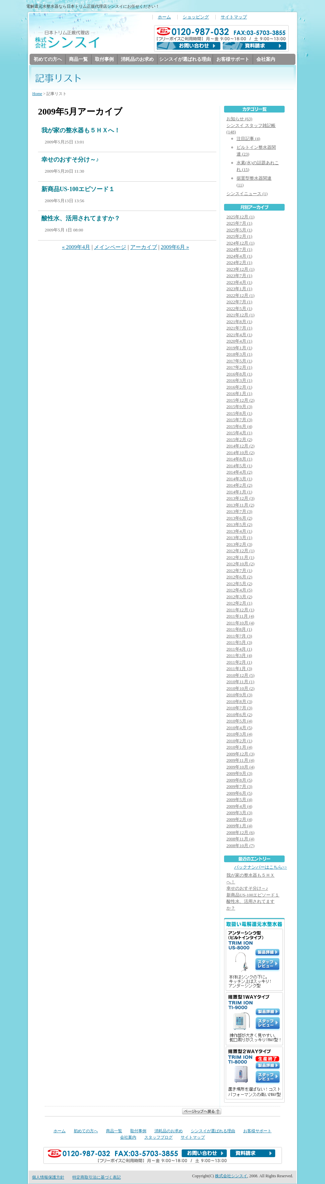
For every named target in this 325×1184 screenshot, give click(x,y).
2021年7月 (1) (239, 328)
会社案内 (265, 59)
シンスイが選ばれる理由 (185, 59)
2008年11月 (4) (240, 839)
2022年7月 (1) (239, 302)
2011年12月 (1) (240, 610)
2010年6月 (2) (239, 714)
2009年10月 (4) (240, 767)
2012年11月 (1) (240, 557)
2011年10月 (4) (240, 623)
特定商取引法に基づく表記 (96, 1177)
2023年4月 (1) (239, 282)
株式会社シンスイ (231, 1176)
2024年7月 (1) (239, 249)
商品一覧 (78, 59)
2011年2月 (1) (239, 662)
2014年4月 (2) (239, 472)
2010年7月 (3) (239, 708)
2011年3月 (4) (239, 655)
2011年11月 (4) (240, 616)
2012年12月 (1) (240, 551)
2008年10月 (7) (240, 845)
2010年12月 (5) (240, 675)
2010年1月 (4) (239, 747)
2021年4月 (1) (239, 335)
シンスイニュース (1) (246, 193)
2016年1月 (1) (239, 393)
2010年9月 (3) (239, 695)
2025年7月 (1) (239, 223)
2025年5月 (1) (239, 230)
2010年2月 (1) (239, 741)
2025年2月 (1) (239, 236)
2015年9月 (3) (239, 406)
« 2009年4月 (76, 247)
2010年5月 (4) (239, 721)
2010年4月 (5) (239, 728)
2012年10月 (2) (240, 564)
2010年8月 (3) (239, 701)
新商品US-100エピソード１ (78, 189)
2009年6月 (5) (239, 793)
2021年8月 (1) (239, 321)
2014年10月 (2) (240, 452)
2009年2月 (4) (239, 819)
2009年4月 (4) (239, 806)
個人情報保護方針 (48, 1177)
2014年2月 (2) (239, 485)
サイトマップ (234, 17)
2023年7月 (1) (239, 275)
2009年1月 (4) (239, 826)
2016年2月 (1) (239, 387)
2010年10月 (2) (240, 688)
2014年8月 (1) (239, 459)
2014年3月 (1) (239, 479)
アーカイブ (143, 247)
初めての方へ (48, 59)
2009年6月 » (175, 247)
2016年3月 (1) (239, 380)
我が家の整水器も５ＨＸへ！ (80, 130)
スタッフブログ (158, 1137)
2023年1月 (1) (239, 289)
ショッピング (196, 17)
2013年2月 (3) (239, 544)
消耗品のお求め (137, 59)
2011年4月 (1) (239, 649)
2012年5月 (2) (239, 583)
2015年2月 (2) (239, 439)
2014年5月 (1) (239, 466)
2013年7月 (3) (239, 511)
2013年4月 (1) (239, 531)
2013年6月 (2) (239, 518)
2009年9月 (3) (239, 773)
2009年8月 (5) (239, 780)
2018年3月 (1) (239, 354)
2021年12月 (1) (240, 315)
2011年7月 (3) (239, 636)
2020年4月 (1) (239, 341)
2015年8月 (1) (239, 413)
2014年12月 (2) (240, 446)
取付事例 (104, 59)
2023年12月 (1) (240, 269)
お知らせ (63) (239, 119)
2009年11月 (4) (240, 760)
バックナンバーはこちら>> (260, 867)
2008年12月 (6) (240, 832)
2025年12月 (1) (240, 217)
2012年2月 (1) (239, 603)
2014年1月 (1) (239, 492)
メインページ (110, 247)
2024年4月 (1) (239, 256)
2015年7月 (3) (239, 420)
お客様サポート (232, 59)
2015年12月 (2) (240, 400)
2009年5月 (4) (239, 799)
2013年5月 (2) (239, 524)
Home (37, 94)
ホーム (164, 17)
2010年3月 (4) (239, 734)
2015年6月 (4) (239, 426)
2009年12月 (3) (240, 754)
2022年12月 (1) (240, 295)
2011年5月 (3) (239, 642)
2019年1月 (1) (239, 348)
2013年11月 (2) (240, 505)
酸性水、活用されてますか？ (80, 218)
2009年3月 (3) (239, 813)
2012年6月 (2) (239, 577)
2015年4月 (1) (239, 433)
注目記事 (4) (248, 138)
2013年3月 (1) (239, 537)
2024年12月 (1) (240, 243)
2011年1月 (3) (239, 668)
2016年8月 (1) (239, 374)
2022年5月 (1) (239, 308)
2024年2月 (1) (239, 262)
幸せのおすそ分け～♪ (70, 160)
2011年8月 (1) (239, 629)
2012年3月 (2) (239, 597)
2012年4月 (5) (239, 590)
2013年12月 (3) (240, 498)
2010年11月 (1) (240, 682)
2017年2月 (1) (239, 367)
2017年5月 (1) (239, 361)
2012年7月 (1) (239, 570)
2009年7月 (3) (239, 786)
